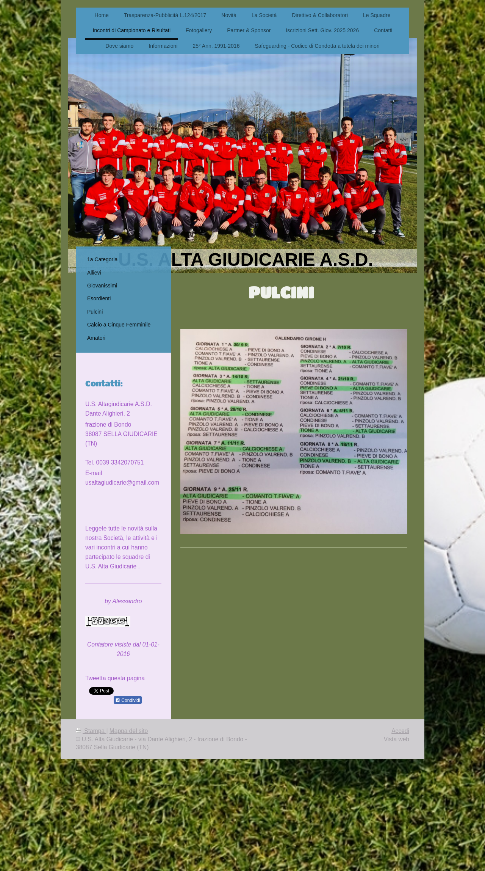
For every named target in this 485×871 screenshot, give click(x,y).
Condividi (127, 700)
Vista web (396, 739)
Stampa (91, 731)
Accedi (400, 731)
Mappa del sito (129, 731)
